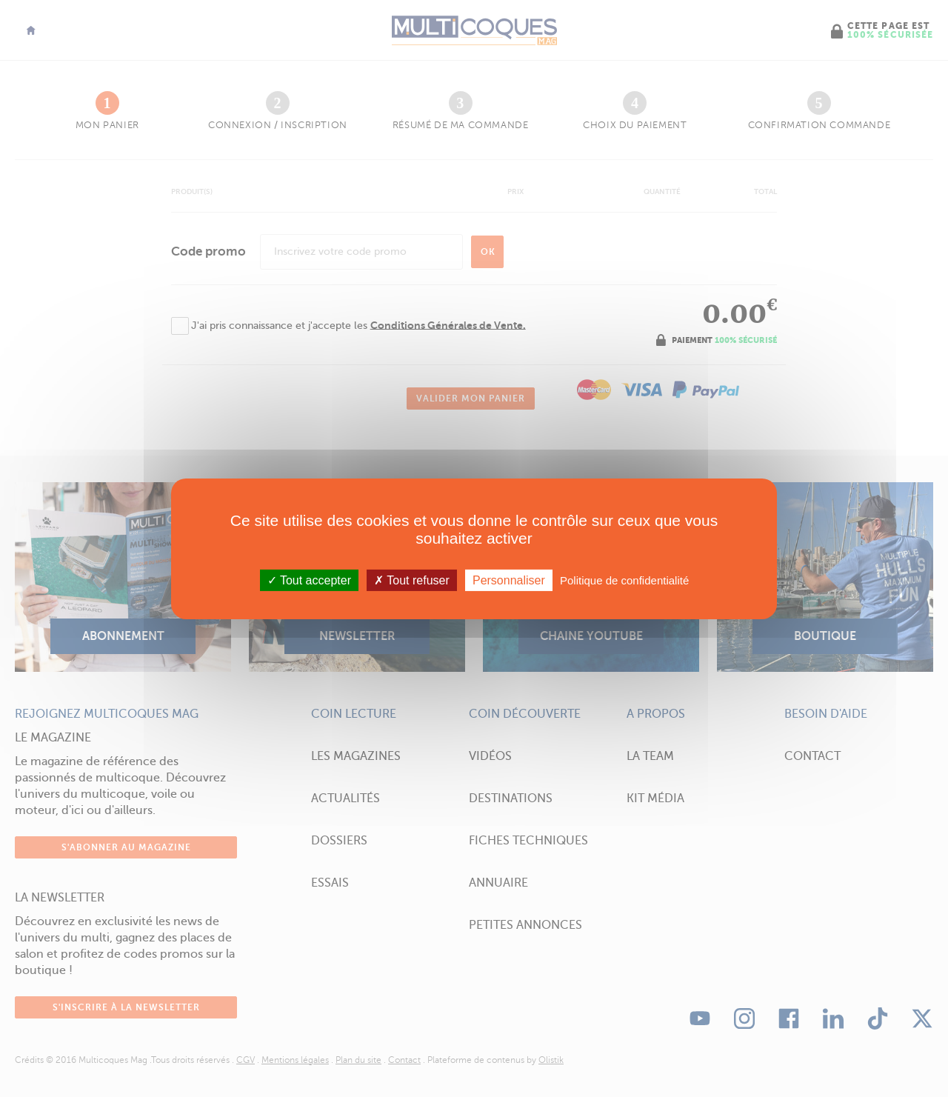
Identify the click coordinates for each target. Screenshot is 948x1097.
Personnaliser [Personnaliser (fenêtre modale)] (509, 579)
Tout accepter (309, 579)
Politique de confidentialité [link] (624, 579)
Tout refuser (412, 579)
